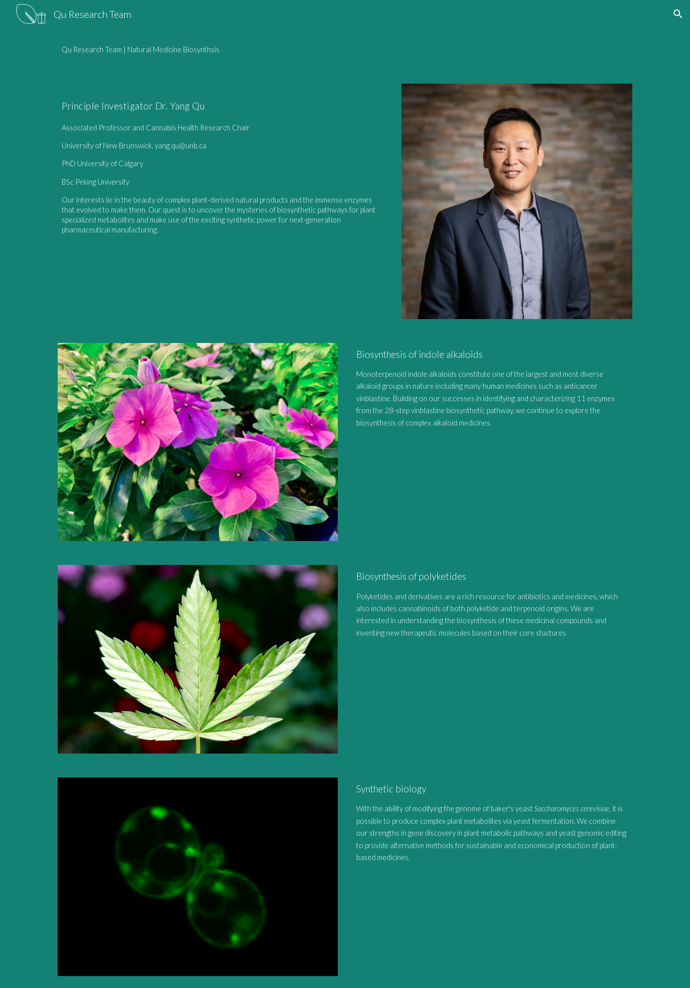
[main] (345, 50)
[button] (678, 14)
